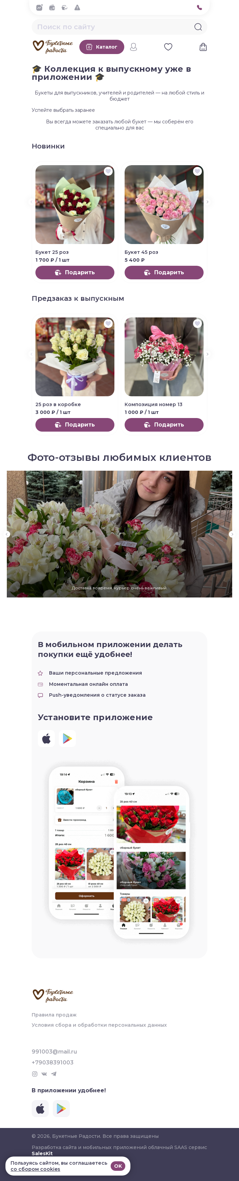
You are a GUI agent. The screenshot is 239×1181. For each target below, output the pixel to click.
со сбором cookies (35, 1169)
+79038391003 (53, 1062)
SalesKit (42, 1153)
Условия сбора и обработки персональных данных (99, 1025)
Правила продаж (54, 1014)
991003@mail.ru (54, 1052)
